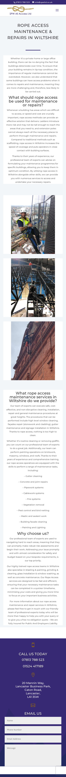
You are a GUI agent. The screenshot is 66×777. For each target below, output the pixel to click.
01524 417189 (33, 669)
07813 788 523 (33, 663)
